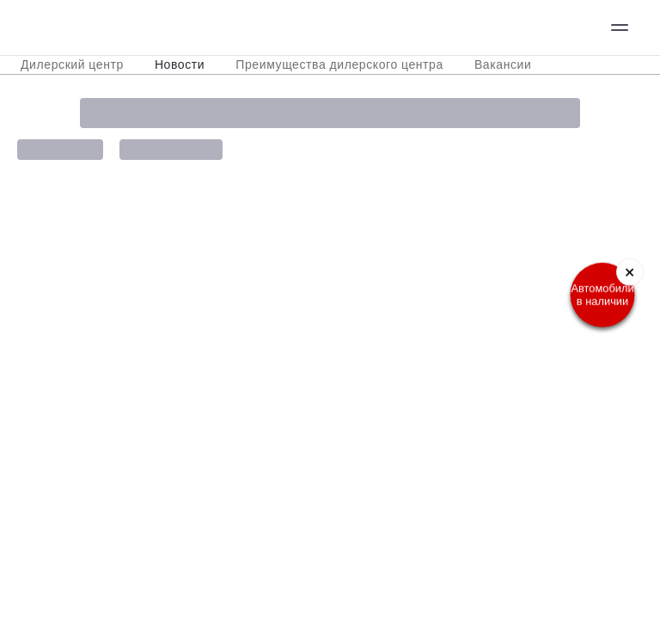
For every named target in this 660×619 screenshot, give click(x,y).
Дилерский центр (72, 64)
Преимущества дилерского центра (339, 64)
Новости (180, 64)
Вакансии (503, 64)
